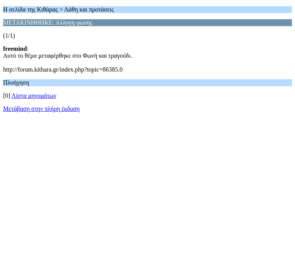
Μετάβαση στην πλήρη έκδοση (41, 108)
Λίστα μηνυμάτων (34, 95)
